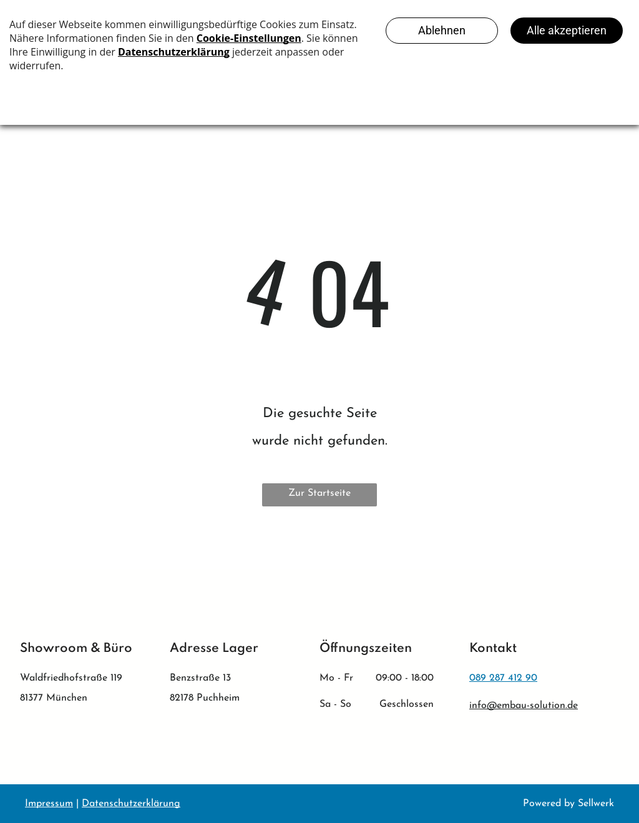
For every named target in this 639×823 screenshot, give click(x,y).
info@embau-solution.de (523, 706)
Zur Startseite (319, 493)
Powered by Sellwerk (568, 804)
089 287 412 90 (503, 678)
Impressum (49, 804)
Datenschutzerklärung (131, 804)
